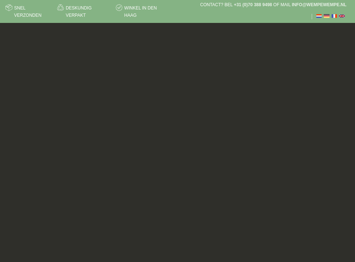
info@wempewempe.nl (319, 4)
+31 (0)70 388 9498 (253, 4)
